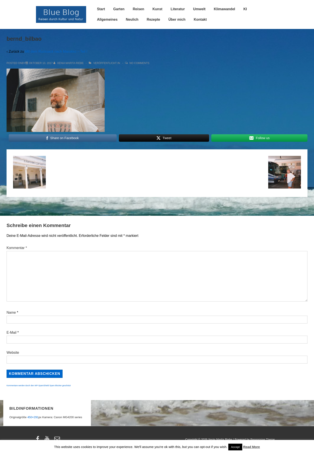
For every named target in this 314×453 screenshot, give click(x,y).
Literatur (178, 9)
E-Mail (11, 332)
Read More (251, 447)
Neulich (132, 19)
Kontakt (200, 19)
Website (13, 352)
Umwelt (199, 9)
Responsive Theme (262, 439)
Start (101, 9)
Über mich (176, 19)
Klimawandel (224, 9)
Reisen (138, 9)
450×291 (32, 417)
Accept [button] (235, 447)
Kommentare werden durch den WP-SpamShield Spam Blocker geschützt (39, 385)
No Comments (139, 63)
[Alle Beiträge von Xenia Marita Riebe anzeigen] (69, 63)
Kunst (157, 9)
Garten (119, 9)
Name (11, 312)
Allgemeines (107, 19)
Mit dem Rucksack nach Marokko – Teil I (56, 51)
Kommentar (17, 248)
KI (245, 9)
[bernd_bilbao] (41, 63)
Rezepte (153, 19)
